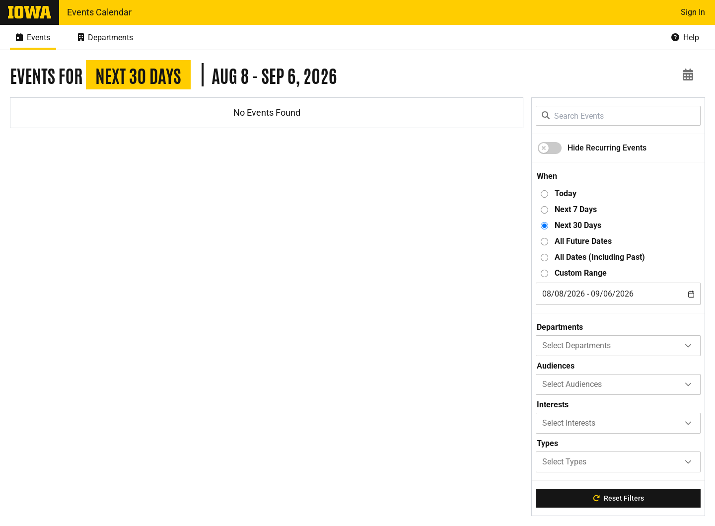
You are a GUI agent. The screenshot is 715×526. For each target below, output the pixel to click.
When (547, 176)
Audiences (555, 366)
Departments (560, 327)
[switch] (550, 148)
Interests (553, 404)
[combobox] (618, 294)
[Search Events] (618, 116)
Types (547, 443)
